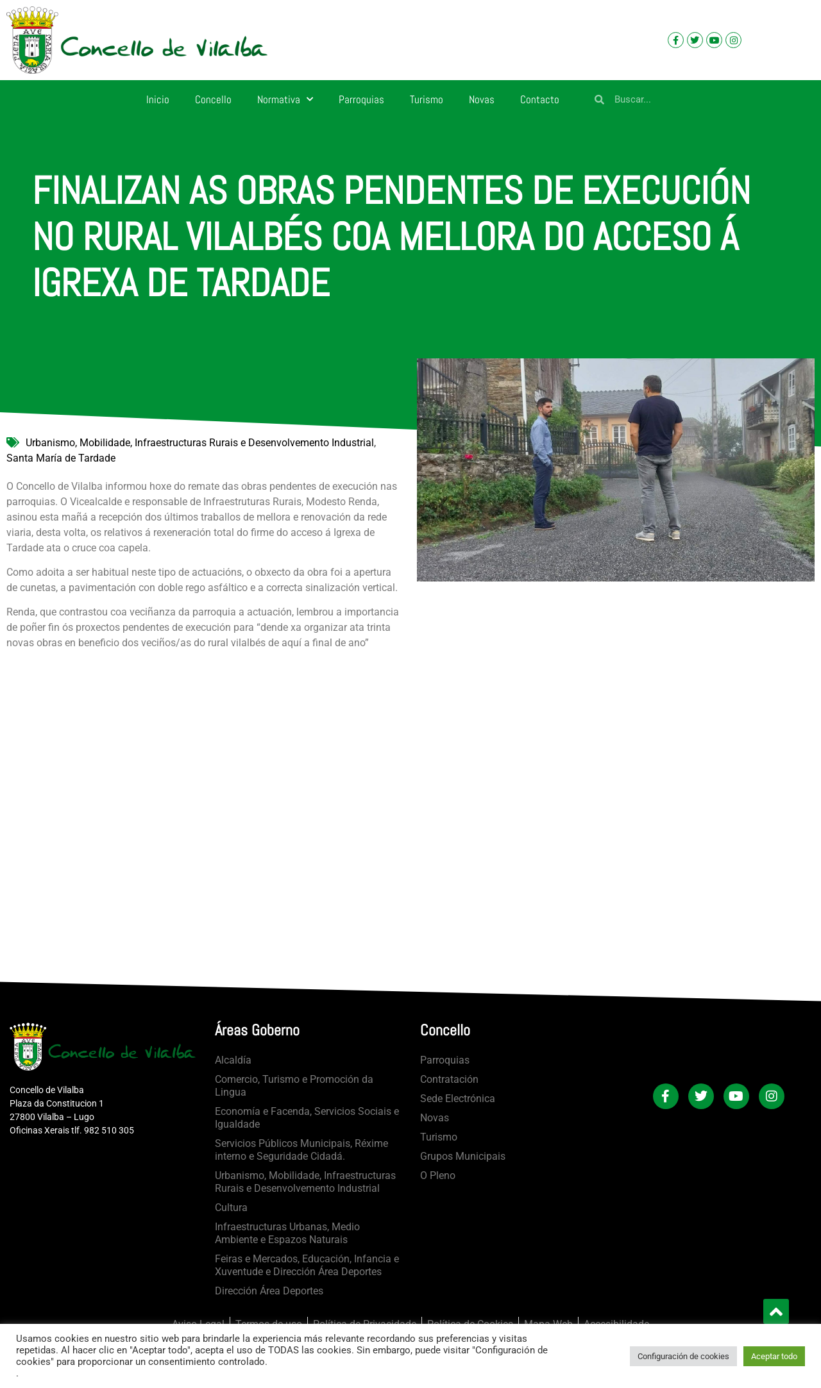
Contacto (539, 99)
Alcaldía (233, 1060)
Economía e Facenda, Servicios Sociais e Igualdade (307, 1117)
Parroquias (361, 99)
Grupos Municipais (462, 1156)
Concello (213, 99)
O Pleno (437, 1175)
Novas (482, 99)
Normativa (285, 99)
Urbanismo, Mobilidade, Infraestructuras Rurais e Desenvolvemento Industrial (200, 443)
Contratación (449, 1079)
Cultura (231, 1207)
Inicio (157, 99)
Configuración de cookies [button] (683, 1356)
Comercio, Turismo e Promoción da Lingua (294, 1085)
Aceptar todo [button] (774, 1356)
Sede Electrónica (457, 1098)
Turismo (426, 99)
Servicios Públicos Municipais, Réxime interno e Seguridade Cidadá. (301, 1149)
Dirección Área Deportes (269, 1291)
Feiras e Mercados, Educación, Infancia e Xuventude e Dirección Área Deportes (307, 1265)
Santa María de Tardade (60, 458)
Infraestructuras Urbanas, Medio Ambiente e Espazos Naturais (287, 1233)
